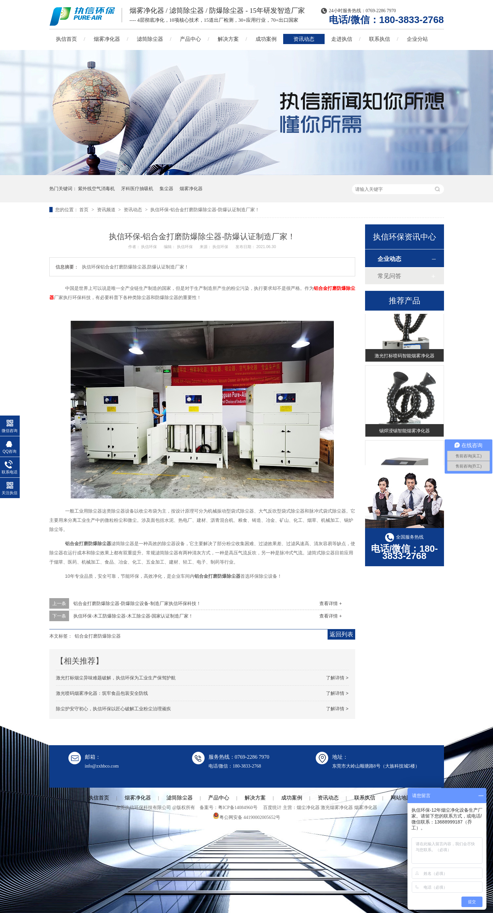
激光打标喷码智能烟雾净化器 (404, 356)
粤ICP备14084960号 (238, 807)
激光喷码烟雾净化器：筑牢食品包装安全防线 (102, 693)
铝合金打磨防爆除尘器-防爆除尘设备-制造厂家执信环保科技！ (137, 603)
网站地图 (401, 797)
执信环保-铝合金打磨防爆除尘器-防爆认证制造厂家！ (204, 209)
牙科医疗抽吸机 (137, 188)
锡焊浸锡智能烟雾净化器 (404, 431)
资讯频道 (107, 209)
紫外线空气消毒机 (96, 188)
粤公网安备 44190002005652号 (247, 817)
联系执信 (379, 39)
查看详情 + (330, 603)
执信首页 (66, 39)
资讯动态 (303, 39)
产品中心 (190, 39)
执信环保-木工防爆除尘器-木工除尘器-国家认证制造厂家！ (133, 616)
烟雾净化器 (107, 39)
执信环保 (149, 246)
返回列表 (341, 634)
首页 (84, 209)
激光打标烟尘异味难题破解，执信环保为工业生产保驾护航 (116, 677)
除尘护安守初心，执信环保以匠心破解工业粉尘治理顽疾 (113, 708)
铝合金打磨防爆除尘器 (98, 636)
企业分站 (417, 39)
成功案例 (266, 39)
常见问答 (389, 276)
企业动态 (389, 259)
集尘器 (166, 188)
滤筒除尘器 (150, 39)
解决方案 (228, 39)
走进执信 (341, 39)
